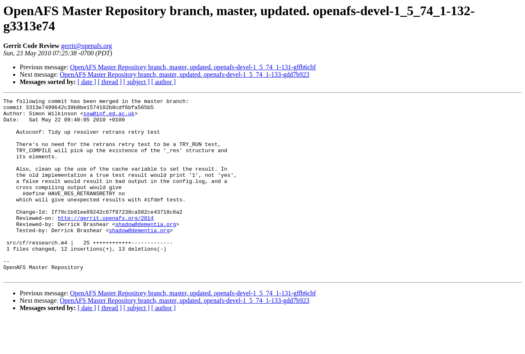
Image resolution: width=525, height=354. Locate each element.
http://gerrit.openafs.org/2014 (106, 242)
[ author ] (163, 81)
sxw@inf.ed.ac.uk (109, 117)
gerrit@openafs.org (86, 45)
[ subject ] (136, 81)
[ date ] (87, 81)
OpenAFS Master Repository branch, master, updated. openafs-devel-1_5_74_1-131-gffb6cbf (193, 67)
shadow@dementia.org (145, 250)
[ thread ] (110, 81)
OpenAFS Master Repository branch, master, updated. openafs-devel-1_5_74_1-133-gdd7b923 (185, 74)
